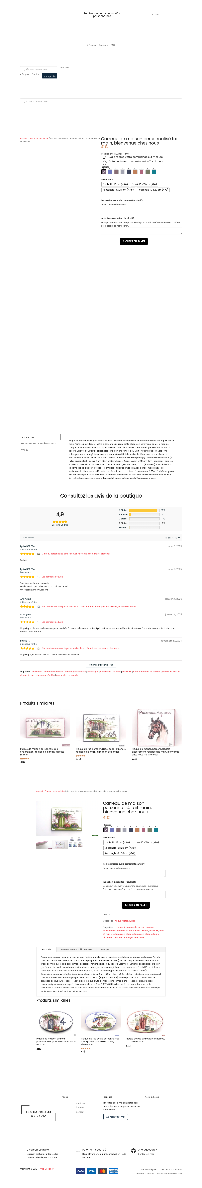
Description (27, 437)
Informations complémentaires (38, 443)
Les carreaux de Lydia (52, 576)
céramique (92, 671)
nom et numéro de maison (146, 671)
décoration (105, 671)
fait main (126, 671)
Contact (156, 14)
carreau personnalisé (75, 671)
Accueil (23, 138)
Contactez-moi (115, 1117)
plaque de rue (27, 675)
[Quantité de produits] (109, 241)
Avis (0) (25, 449)
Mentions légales (149, 1169)
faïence (117, 671)
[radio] (104, 172)
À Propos (91, 45)
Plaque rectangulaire (38, 138)
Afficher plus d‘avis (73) (101, 664)
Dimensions (107, 179)
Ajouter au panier (133, 241)
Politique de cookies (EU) (169, 1174)
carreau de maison (53, 671)
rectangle (61, 675)
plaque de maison (171, 671)
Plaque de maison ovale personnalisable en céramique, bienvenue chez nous (80, 648)
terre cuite (73, 675)
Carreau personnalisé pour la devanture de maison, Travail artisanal (76, 553)
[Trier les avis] (172, 538)
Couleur (105, 167)
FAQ (113, 45)
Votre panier (49, 76)
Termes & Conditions (171, 1169)
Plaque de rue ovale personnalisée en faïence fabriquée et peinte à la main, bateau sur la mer (89, 606)
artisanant (37, 671)
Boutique (103, 45)
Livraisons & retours (144, 1174)
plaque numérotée (45, 675)
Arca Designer (47, 1168)
